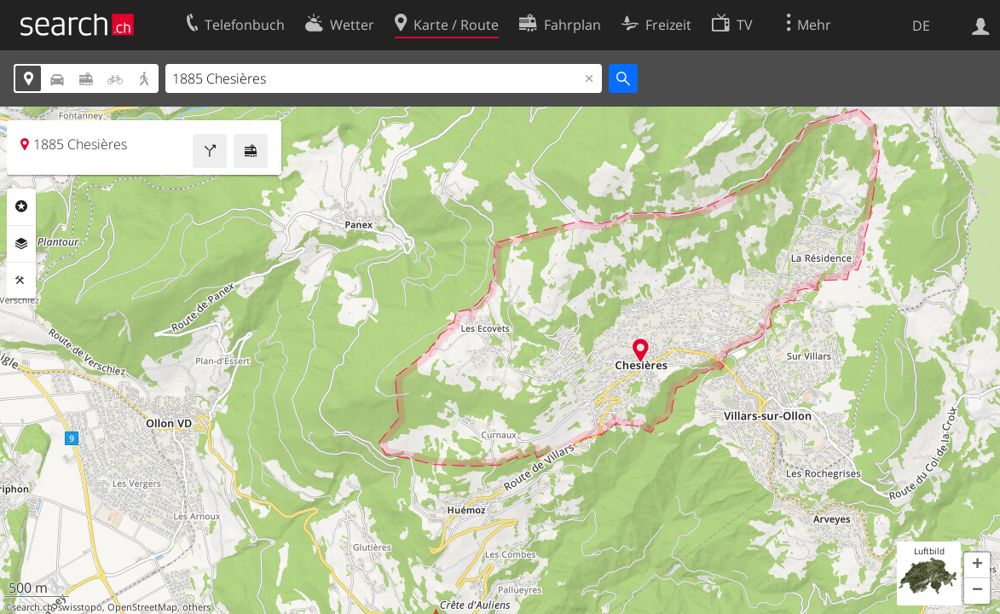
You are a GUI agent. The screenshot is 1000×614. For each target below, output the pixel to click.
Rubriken (21, 206)
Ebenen (21, 244)
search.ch (32, 607)
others (196, 607)
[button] (977, 565)
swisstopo (80, 607)
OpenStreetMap (142, 607)
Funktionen (21, 280)
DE (921, 25)
